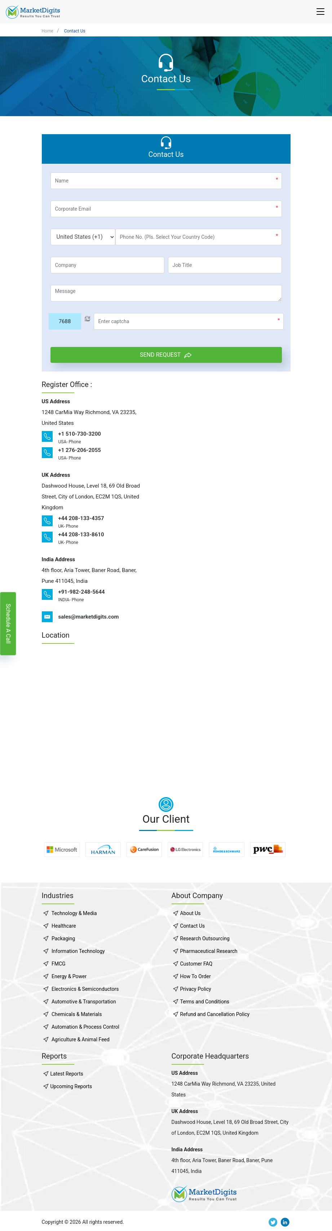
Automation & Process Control (85, 1027)
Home (47, 31)
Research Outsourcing (205, 938)
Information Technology (78, 951)
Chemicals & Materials (77, 1014)
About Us (190, 913)
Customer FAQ (196, 964)
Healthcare (64, 926)
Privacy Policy (195, 989)
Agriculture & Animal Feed (81, 1039)
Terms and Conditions (205, 1001)
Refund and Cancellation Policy (215, 1014)
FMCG (59, 964)
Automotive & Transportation (84, 1001)
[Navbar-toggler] (320, 12)
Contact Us (74, 31)
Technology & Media (74, 913)
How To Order (195, 976)
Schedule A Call (8, 623)
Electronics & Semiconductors (85, 989)
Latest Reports (66, 1074)
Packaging (63, 938)
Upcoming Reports (71, 1086)
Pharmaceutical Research (209, 951)
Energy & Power (69, 976)
